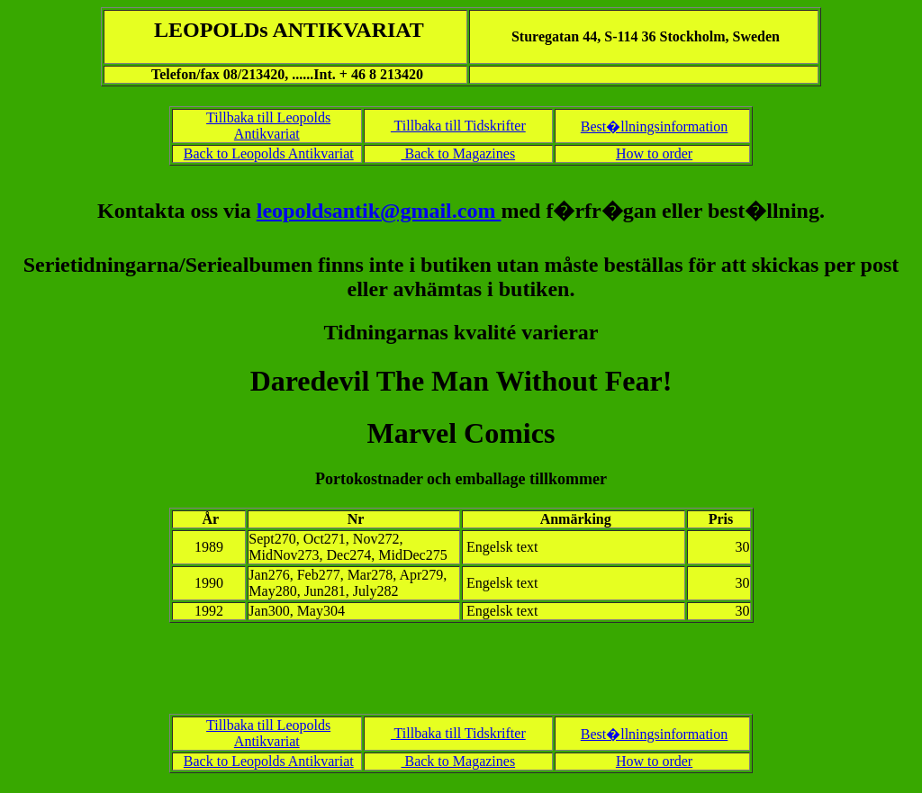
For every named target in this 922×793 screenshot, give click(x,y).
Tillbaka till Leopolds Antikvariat (268, 125)
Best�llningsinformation (654, 126)
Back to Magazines (458, 153)
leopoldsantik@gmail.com (379, 210)
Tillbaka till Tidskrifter (458, 125)
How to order (654, 153)
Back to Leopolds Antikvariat (269, 153)
